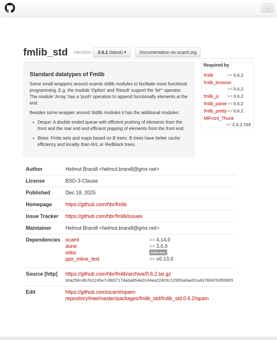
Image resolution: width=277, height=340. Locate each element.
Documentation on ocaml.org (167, 52)
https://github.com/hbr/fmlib (95, 204)
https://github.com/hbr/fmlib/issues (103, 216)
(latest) (112, 52)
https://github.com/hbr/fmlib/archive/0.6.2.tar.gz (118, 274)
